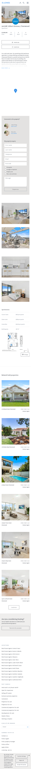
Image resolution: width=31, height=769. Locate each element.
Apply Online (5, 747)
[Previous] (2, 14)
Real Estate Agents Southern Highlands (12, 677)
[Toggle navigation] (27, 3)
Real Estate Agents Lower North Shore (12, 663)
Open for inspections (7, 690)
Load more (14, 607)
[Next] (29, 14)
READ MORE (5, 68)
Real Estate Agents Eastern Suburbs (11, 651)
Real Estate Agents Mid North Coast (12, 666)
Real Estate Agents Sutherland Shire (12, 680)
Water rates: (5, 320)
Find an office (5, 745)
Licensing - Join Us (7, 750)
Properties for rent (7, 705)
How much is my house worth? (10, 688)
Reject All (21, 761)
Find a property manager (8, 742)
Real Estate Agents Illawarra (9, 657)
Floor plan (16, 47)
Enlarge (26, 354)
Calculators (5, 699)
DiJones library (6, 716)
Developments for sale (8, 713)
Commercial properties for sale (10, 708)
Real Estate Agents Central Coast (11, 649)
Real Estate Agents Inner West (10, 660)
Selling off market (7, 693)
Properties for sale (7, 702)
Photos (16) (16, 42)
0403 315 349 (14, 126)
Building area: (5, 329)
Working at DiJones (7, 719)
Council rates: (5, 315)
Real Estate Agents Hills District (10, 654)
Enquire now (15, 189)
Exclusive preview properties (9, 696)
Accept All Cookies (21, 765)
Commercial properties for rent (10, 710)
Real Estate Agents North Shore (10, 668)
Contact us (5, 736)
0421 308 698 (14, 133)
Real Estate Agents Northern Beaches (12, 671)
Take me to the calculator (15, 628)
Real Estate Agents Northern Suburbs (12, 674)
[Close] (29, 755)
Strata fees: (4, 324)
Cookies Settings (21, 756)
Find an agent (5, 739)
